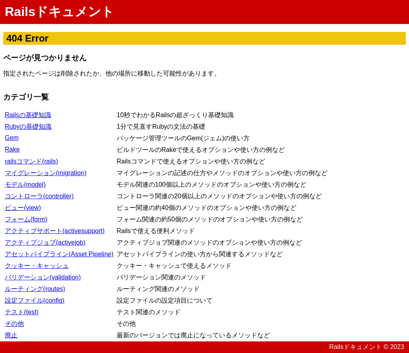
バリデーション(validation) (43, 277)
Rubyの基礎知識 (28, 126)
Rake (12, 149)
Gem (12, 137)
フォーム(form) (26, 219)
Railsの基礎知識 (28, 115)
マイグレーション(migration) (45, 173)
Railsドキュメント (59, 11)
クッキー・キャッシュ (37, 265)
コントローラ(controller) (39, 196)
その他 (14, 323)
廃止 (11, 335)
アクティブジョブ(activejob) (45, 242)
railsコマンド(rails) (31, 161)
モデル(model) (25, 184)
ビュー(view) (23, 207)
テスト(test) (21, 312)
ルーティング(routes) (35, 288)
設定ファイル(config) (34, 300)
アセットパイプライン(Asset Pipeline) (59, 254)
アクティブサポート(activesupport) (55, 230)
